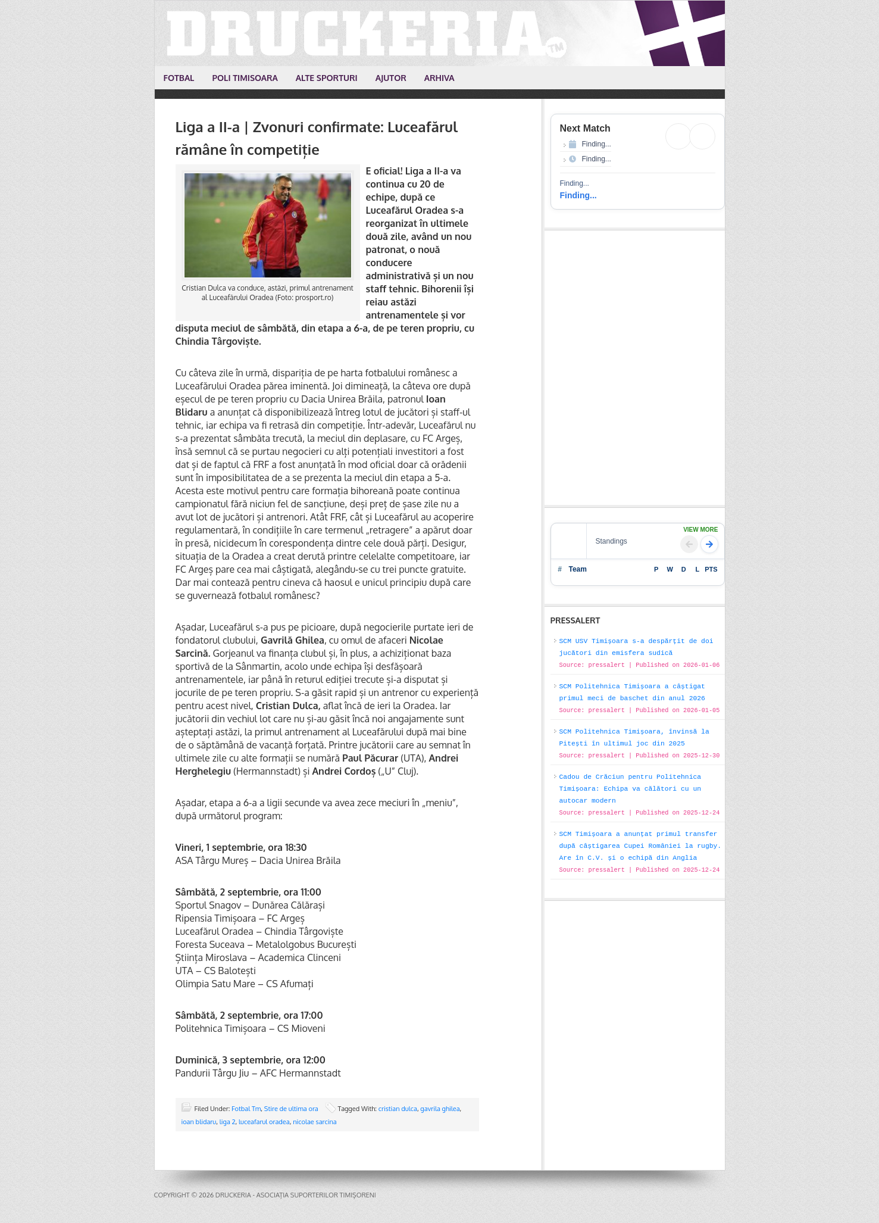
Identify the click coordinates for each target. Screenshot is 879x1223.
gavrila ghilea (439, 1109)
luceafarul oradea (264, 1122)
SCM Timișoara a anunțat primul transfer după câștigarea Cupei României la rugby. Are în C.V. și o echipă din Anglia (640, 846)
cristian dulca (397, 1109)
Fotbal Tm (246, 1109)
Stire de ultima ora (291, 1109)
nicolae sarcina (315, 1122)
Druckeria (440, 33)
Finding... (578, 195)
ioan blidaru (199, 1122)
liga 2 (228, 1122)
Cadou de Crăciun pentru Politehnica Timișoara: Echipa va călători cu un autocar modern (630, 788)
